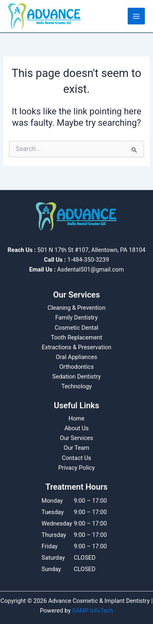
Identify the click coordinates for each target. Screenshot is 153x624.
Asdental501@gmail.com (90, 269)
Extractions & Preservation (76, 347)
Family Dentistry (76, 317)
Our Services (76, 438)
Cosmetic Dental (76, 327)
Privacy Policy (76, 467)
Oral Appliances (77, 357)
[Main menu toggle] (136, 16)
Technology (76, 386)
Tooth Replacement (76, 337)
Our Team (76, 447)
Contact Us (76, 458)
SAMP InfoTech (92, 610)
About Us (76, 428)
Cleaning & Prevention (77, 307)
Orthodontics (76, 366)
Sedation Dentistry (76, 376)
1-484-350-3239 (88, 259)
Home (76, 418)
